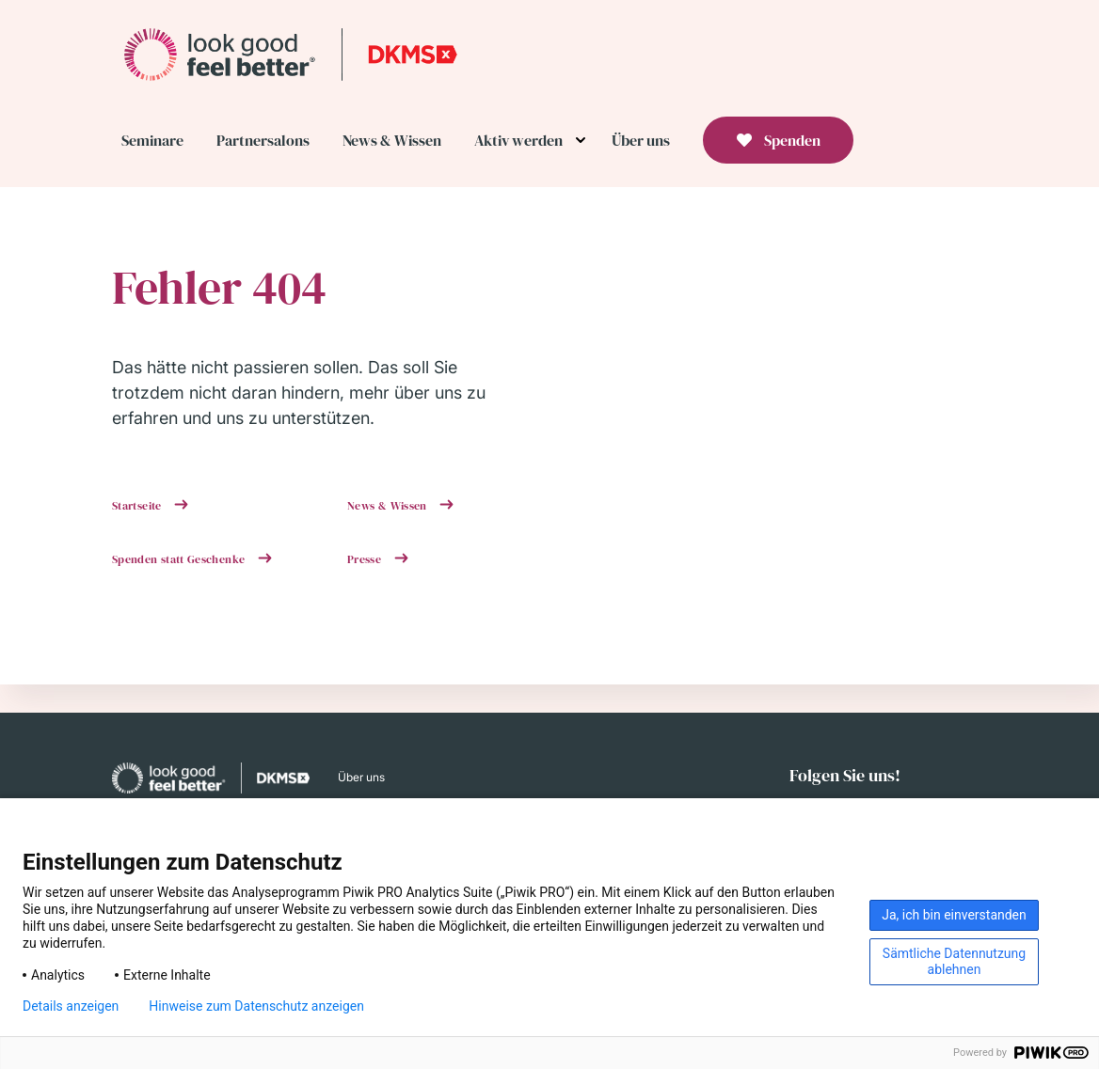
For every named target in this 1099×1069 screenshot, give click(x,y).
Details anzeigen (71, 1006)
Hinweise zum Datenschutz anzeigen (256, 1006)
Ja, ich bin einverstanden (954, 914)
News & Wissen (388, 505)
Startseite (138, 505)
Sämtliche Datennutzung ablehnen (954, 961)
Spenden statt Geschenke (180, 559)
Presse (366, 559)
